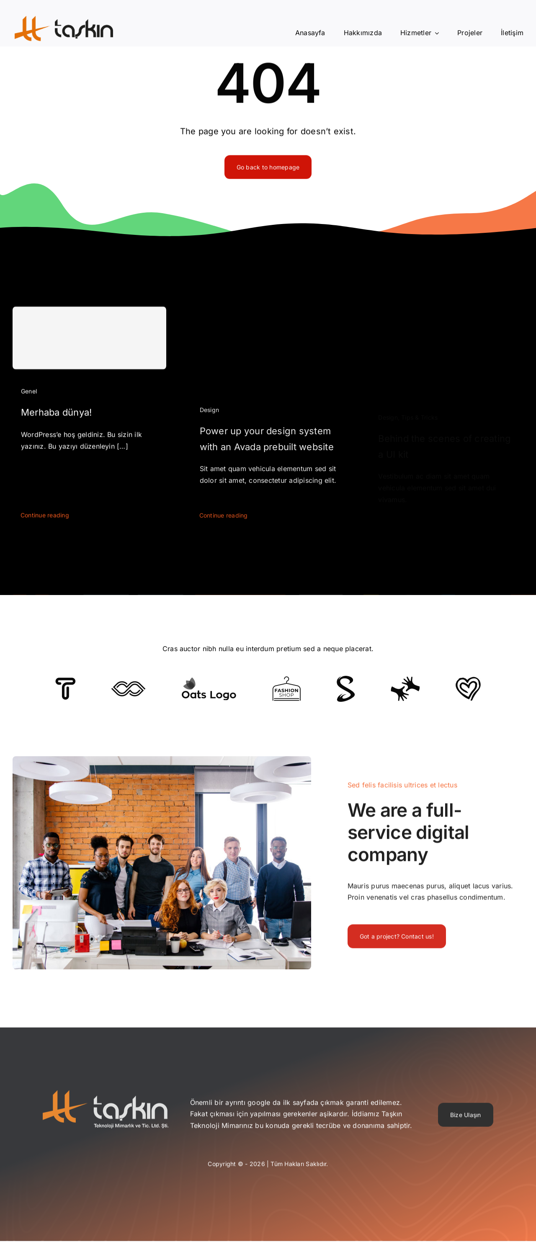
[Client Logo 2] (468, 680)
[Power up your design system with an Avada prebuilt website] (268, 320)
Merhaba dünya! (56, 416)
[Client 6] (65, 681)
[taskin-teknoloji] (105, 1098)
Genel (29, 395)
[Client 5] (128, 684)
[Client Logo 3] (405, 679)
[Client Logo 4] (286, 679)
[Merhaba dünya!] (89, 342)
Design (209, 417)
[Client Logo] (209, 680)
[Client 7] (345, 679)
